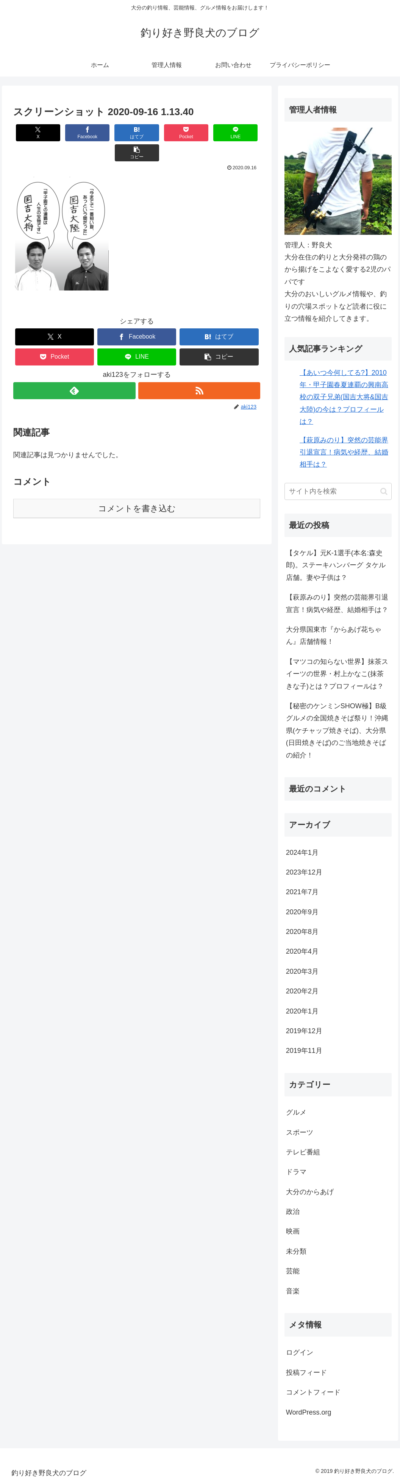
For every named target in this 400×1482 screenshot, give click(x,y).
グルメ (296, 1112)
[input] (338, 491)
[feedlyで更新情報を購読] (74, 370)
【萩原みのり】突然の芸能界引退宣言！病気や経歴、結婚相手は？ (344, 452)
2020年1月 (302, 1011)
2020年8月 (302, 931)
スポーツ (299, 1132)
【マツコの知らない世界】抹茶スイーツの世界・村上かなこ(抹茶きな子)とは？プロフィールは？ (337, 674)
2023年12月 (304, 872)
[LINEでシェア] (198, 132)
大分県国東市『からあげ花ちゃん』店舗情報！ (333, 635)
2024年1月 (302, 852)
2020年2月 (302, 991)
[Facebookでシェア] (75, 132)
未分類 (296, 1251)
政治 (293, 1211)
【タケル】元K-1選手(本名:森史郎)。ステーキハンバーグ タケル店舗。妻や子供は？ (336, 565)
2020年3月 (302, 971)
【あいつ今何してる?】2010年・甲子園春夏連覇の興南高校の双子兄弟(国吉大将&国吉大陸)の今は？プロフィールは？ (344, 397)
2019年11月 (304, 1050)
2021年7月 (302, 892)
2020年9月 (302, 912)
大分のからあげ (310, 1192)
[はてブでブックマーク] (116, 132)
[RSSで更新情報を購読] (199, 370)
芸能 (293, 1271)
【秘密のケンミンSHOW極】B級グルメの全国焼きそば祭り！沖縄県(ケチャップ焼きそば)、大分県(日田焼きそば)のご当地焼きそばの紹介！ (337, 730)
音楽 (293, 1291)
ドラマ (296, 1172)
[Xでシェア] (33, 132)
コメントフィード (313, 1392)
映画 (293, 1231)
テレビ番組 (303, 1152)
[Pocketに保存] (157, 132)
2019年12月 (304, 1031)
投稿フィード (306, 1372)
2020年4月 (302, 951)
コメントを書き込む (137, 488)
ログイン (299, 1352)
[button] (239, 132)
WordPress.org (308, 1412)
